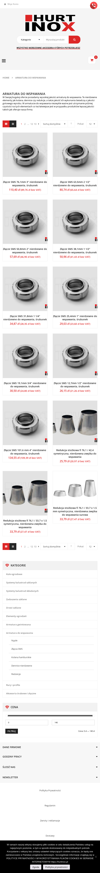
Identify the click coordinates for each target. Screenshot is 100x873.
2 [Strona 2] (24, 123)
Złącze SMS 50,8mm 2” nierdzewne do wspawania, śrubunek (25, 250)
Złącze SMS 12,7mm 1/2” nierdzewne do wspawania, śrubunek (75, 384)
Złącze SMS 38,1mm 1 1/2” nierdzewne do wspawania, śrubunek (75, 250)
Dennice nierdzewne (21, 665)
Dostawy (50, 835)
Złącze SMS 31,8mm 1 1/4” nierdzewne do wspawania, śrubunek (25, 317)
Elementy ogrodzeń (16, 616)
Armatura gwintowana (18, 624)
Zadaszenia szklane (16, 599)
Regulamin (50, 805)
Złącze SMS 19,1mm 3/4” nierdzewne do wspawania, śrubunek (25, 384)
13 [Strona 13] (35, 123)
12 (90, 123)
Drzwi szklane (13, 607)
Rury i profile (13, 685)
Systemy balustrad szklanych (21, 582)
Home (6, 77)
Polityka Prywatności (50, 790)
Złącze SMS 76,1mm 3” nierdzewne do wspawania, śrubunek (25, 183)
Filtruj (12, 731)
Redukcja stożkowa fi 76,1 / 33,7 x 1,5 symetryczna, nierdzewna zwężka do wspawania (25, 524)
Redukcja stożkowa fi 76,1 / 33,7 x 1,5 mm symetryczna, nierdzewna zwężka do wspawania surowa (75, 511)
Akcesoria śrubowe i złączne (21, 693)
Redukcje (16, 674)
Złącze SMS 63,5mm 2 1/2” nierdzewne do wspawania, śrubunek (75, 183)
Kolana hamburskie (21, 657)
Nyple (14, 640)
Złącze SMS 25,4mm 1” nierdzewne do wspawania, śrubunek (75, 317)
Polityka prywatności (56, 867)
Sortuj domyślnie (51, 123)
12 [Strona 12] (31, 123)
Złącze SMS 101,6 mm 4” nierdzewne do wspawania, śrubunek (25, 451)
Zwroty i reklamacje (50, 820)
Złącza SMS (17, 648)
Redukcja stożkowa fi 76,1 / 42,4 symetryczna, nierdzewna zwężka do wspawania (75, 453)
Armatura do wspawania (19, 632)
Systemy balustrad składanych (22, 590)
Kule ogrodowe (14, 574)
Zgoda (35, 867)
